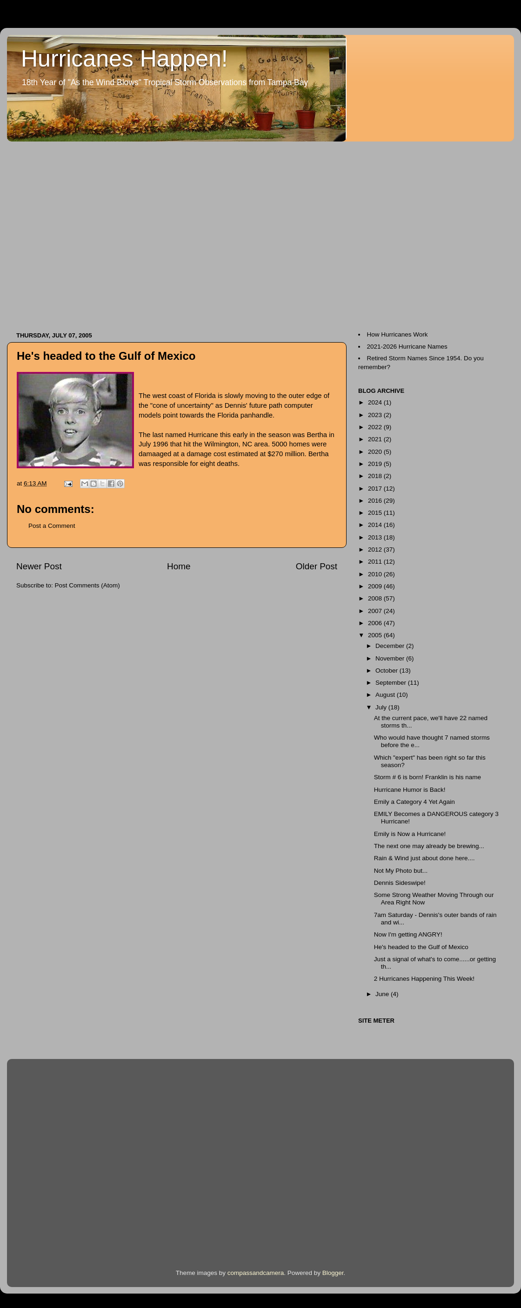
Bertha (317, 434)
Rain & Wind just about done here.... (424, 858)
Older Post (316, 566)
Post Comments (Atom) (87, 585)
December (390, 645)
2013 (376, 537)
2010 (376, 574)
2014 (376, 524)
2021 (376, 439)
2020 (376, 451)
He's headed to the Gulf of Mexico (106, 356)
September (391, 682)
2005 (376, 635)
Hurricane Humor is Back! (410, 789)
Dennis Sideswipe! (400, 882)
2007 (376, 610)
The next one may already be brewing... (429, 846)
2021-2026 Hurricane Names (407, 346)
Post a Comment (51, 525)
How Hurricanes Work (397, 334)
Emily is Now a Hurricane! (410, 833)
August (386, 694)
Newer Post (39, 566)
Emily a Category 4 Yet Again (414, 801)
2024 (376, 402)
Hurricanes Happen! (124, 59)
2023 (376, 414)
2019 (376, 463)
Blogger (333, 1272)
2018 (376, 475)
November (390, 658)
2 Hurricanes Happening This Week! (424, 978)
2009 (376, 586)
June (383, 994)
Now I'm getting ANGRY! (408, 934)
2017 (376, 488)
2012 (376, 549)
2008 (376, 598)
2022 (376, 427)
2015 (376, 512)
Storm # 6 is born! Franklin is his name (427, 777)
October (387, 670)
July (381, 707)
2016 (376, 500)
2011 (376, 561)
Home (178, 566)
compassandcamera (255, 1272)
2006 (376, 623)
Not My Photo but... (401, 870)
